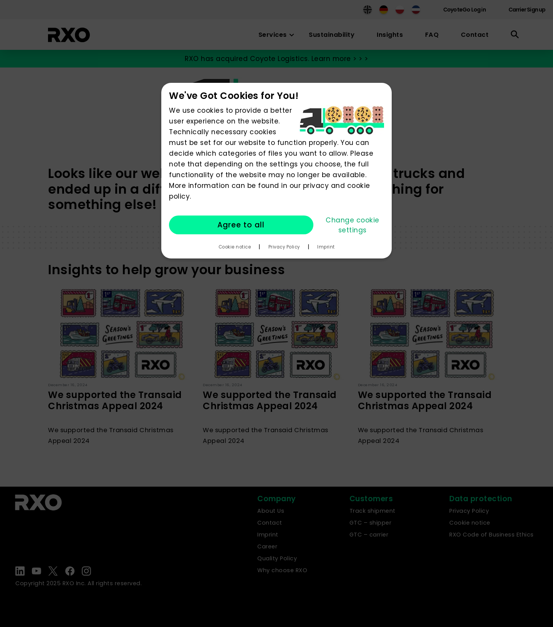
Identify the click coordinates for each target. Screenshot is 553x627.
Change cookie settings (352, 225)
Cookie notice (235, 247)
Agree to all (241, 225)
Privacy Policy (284, 247)
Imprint (326, 247)
